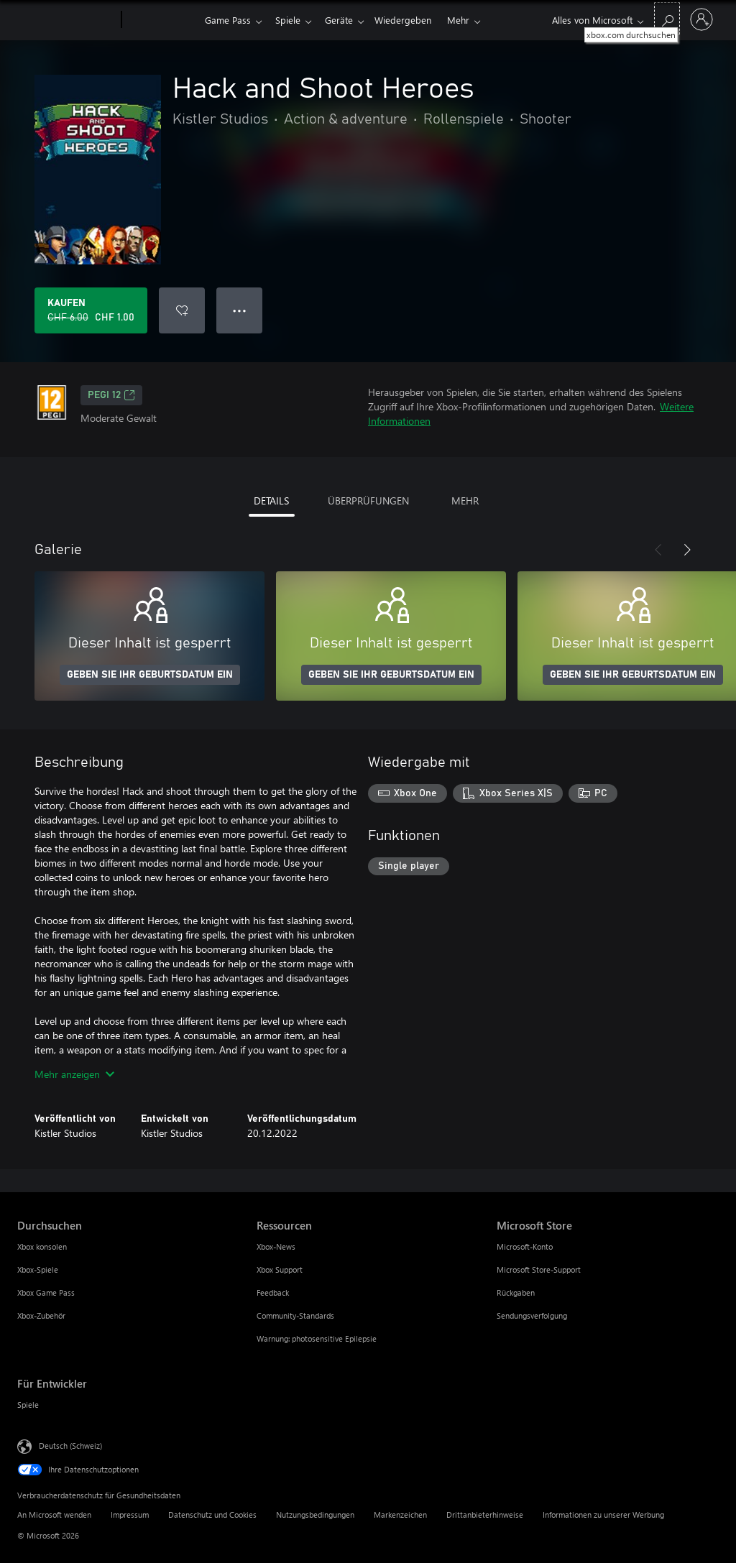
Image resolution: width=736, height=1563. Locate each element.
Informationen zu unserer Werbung (603, 1514)
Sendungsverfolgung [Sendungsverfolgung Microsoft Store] (532, 1315)
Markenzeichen (400, 1514)
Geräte (345, 20)
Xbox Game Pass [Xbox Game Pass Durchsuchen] (46, 1292)
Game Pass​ (228, 20)
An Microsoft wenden (54, 1514)
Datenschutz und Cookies (212, 1514)
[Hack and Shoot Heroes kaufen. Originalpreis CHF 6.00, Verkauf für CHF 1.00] (90, 310)
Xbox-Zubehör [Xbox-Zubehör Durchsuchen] (41, 1315)
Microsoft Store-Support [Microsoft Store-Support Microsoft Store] (539, 1269)
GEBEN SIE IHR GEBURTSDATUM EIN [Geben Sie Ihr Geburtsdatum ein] (150, 675)
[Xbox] (161, 20)
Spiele (290, 20)
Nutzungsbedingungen (315, 1514)
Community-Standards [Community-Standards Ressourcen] (295, 1315)
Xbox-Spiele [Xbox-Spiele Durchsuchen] (37, 1269)
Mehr (470, 20)
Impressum (130, 1514)
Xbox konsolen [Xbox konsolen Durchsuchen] (42, 1246)
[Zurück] (658, 550)
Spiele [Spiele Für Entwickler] (28, 1404)
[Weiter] (687, 550)
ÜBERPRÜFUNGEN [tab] (368, 500)
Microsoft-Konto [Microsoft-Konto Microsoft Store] (525, 1246)
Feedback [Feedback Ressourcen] (273, 1292)
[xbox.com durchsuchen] (667, 18)
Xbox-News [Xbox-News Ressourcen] (276, 1246)
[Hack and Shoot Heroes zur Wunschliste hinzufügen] (182, 310)
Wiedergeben (411, 20)
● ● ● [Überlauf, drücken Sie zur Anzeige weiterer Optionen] (240, 310)
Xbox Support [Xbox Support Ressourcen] (280, 1269)
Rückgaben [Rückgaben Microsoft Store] (516, 1292)
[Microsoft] (66, 20)
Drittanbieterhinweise (484, 1514)
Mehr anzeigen (74, 1074)
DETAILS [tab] (271, 500)
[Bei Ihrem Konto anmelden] (701, 19)
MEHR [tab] (465, 500)
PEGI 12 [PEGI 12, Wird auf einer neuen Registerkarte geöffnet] (111, 395)
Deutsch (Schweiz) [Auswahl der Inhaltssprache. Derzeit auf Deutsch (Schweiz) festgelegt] (70, 1445)
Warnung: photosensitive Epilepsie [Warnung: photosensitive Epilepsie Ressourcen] (317, 1338)
